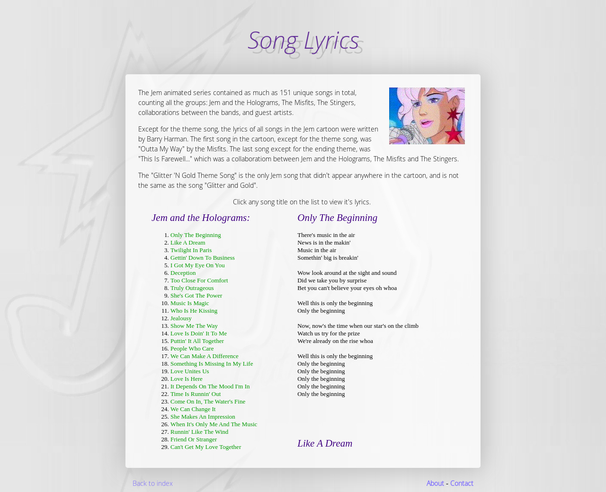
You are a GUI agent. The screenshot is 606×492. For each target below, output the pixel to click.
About (435, 483)
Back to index (153, 483)
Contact (461, 483)
